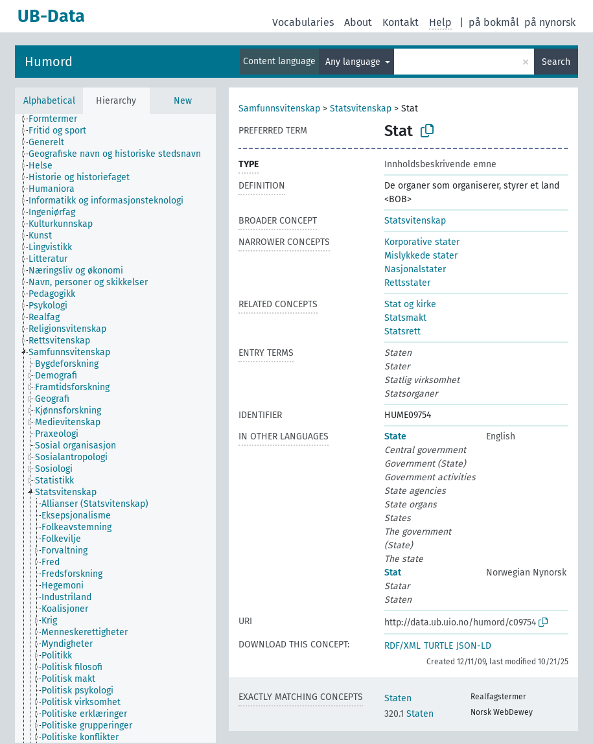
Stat (392, 572)
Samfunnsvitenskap (279, 108)
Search (556, 61)
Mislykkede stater (421, 255)
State (395, 436)
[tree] (115, 428)
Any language (354, 61)
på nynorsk (550, 22)
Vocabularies (303, 22)
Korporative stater (421, 242)
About (358, 22)
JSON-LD (473, 645)
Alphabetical (49, 100)
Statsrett (402, 331)
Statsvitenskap (360, 108)
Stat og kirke (410, 304)
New (183, 100)
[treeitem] (58, 119)
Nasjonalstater (415, 269)
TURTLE (438, 645)
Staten (398, 698)
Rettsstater (407, 282)
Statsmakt (405, 317)
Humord (49, 61)
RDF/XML (402, 645)
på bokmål (494, 22)
